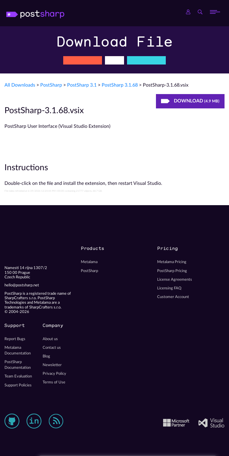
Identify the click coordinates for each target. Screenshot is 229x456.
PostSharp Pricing (172, 271)
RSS (56, 421)
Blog (46, 356)
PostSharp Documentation (17, 364)
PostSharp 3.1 (82, 85)
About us (50, 339)
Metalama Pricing (171, 262)
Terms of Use (54, 382)
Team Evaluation (18, 376)
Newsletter (52, 365)
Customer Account (173, 297)
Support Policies (18, 385)
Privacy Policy (54, 373)
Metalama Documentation (17, 350)
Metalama (89, 262)
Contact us (52, 347)
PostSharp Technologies (43, 11)
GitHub (11, 421)
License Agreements (174, 279)
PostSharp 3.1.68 (120, 85)
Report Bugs (14, 339)
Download (190, 101)
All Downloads (19, 85)
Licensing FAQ (169, 288)
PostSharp (51, 85)
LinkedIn (34, 421)
